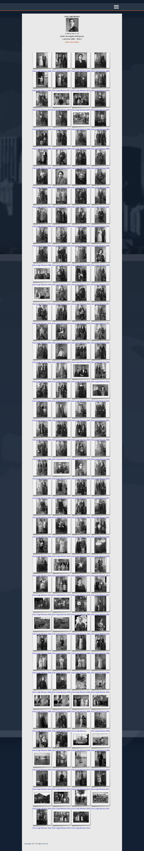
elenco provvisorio (72, 42)
